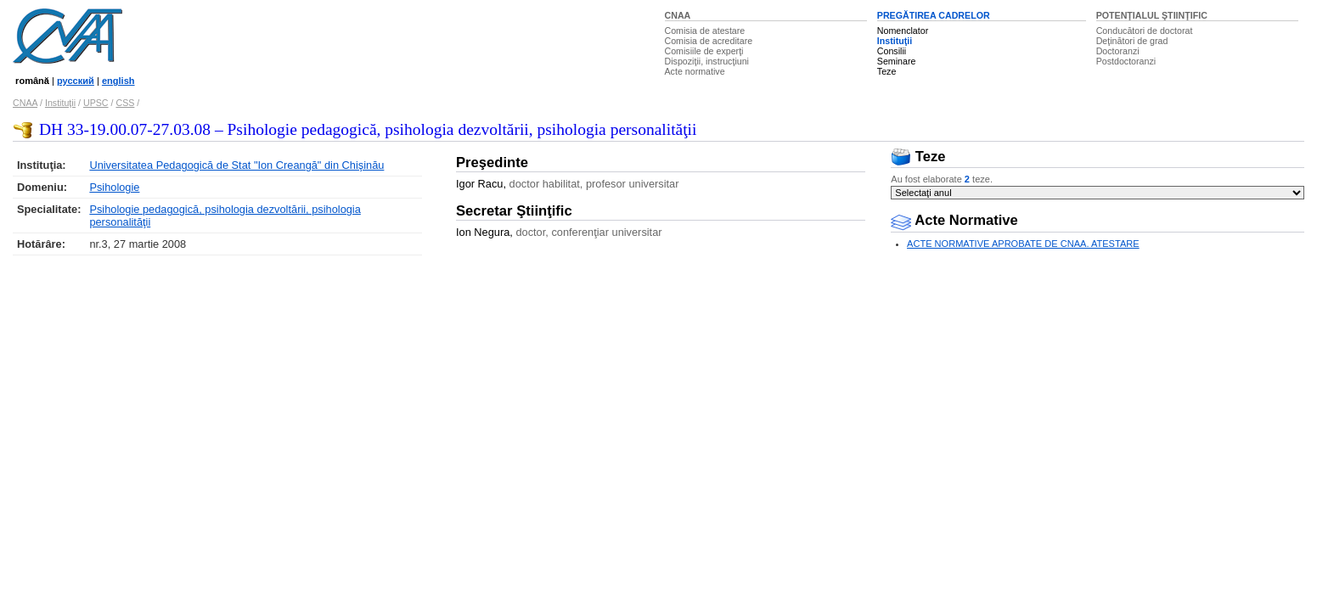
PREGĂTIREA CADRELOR (933, 15)
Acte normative (695, 71)
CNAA (678, 15)
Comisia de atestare (705, 30)
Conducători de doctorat (1144, 30)
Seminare (896, 61)
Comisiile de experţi (704, 51)
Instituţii (894, 41)
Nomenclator (902, 30)
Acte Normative (954, 220)
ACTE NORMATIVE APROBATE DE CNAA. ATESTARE (1023, 243)
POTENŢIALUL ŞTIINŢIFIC (1151, 15)
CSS (124, 103)
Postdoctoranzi (1126, 61)
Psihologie (114, 187)
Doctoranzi (1118, 51)
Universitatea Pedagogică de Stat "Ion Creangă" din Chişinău (236, 165)
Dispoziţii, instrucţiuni (707, 61)
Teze (887, 71)
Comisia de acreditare (709, 41)
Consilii (891, 51)
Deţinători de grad (1132, 41)
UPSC (96, 103)
